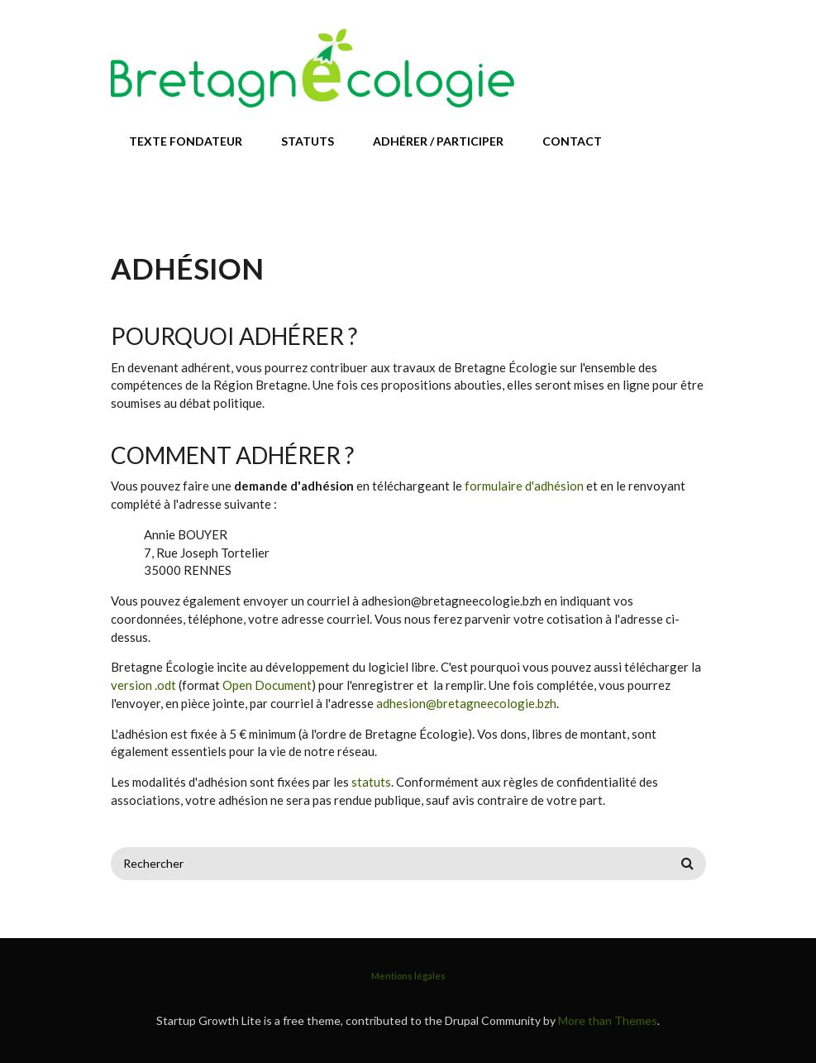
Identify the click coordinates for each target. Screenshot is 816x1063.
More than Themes (607, 1020)
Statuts (307, 141)
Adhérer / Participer (438, 141)
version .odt (143, 685)
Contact (572, 141)
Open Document (267, 685)
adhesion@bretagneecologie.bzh (466, 703)
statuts (371, 781)
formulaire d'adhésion (524, 485)
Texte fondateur (185, 141)
